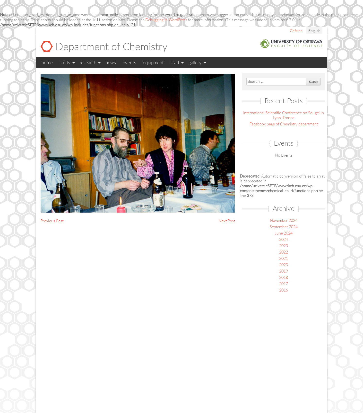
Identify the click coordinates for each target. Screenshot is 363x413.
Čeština (296, 30)
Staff (175, 62)
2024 (283, 239)
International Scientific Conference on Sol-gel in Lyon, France (283, 115)
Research (88, 62)
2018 (283, 277)
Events (129, 62)
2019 (283, 271)
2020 (283, 264)
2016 (283, 290)
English (314, 30)
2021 (283, 258)
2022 (283, 252)
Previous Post (52, 221)
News (110, 62)
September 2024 (284, 226)
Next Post (227, 221)
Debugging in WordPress (166, 19)
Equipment (153, 62)
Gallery (195, 62)
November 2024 (283, 220)
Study (65, 62)
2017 (283, 283)
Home (47, 62)
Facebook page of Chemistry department (284, 124)
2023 (283, 245)
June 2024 (284, 233)
